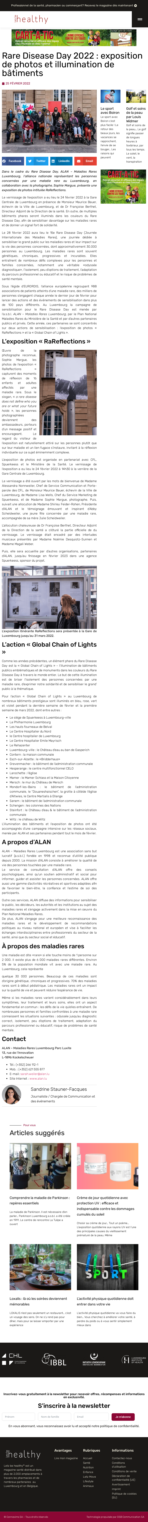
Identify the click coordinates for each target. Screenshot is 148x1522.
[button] (13, 161)
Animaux (88, 1486)
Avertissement (121, 1484)
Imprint (116, 1489)
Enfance (88, 1472)
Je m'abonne (123, 1416)
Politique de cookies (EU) (124, 1495)
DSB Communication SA (130, 1516)
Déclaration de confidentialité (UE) (123, 1478)
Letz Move (89, 1476)
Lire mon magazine (66, 1458)
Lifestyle (88, 1481)
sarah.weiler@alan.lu (35, 1074)
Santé (86, 1463)
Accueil (87, 1458)
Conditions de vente (124, 1471)
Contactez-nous (122, 1458)
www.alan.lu (38, 1078)
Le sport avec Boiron (110, 110)
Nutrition (88, 1467)
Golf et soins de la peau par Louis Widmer (136, 114)
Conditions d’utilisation (119, 1464)
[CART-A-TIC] (74, 45)
